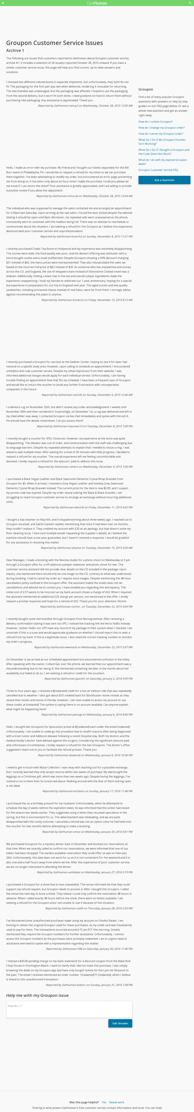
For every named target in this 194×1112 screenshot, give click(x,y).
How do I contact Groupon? (155, 121)
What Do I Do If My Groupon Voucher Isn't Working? (162, 142)
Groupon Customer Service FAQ (158, 170)
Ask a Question (164, 180)
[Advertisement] (69, 139)
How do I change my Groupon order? (161, 127)
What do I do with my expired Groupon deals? (162, 162)
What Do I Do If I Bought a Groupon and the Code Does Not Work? (163, 152)
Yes (104, 1102)
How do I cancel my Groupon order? (160, 134)
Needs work (116, 1102)
